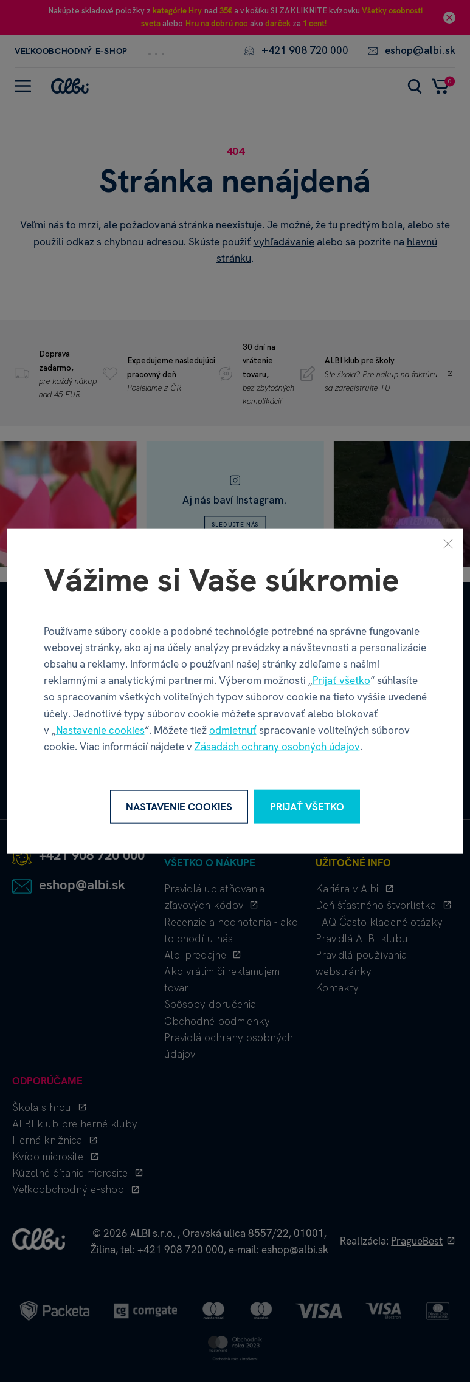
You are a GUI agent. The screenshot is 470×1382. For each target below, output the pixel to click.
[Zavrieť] (448, 543)
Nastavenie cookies (100, 729)
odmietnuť (233, 729)
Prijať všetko (341, 680)
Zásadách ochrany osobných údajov (277, 746)
